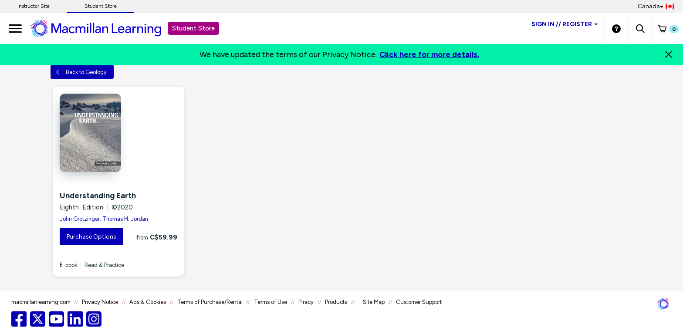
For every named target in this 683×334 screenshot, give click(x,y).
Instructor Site (33, 6)
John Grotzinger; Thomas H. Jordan (104, 219)
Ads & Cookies (147, 302)
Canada (656, 6)
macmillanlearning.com (41, 302)
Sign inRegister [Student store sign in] (564, 24)
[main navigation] (15, 28)
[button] (640, 28)
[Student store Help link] (616, 28)
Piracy (306, 302)
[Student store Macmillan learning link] (102, 28)
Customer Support (419, 302)
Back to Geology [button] (81, 72)
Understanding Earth (98, 195)
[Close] (668, 54)
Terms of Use (270, 302)
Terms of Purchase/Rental (210, 302)
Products (336, 302)
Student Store (101, 6)
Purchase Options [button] (91, 236)
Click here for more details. (429, 54)
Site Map (374, 302)
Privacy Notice (100, 302)
